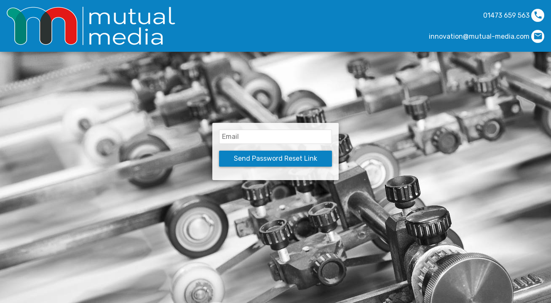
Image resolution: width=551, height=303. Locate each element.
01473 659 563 (506, 15)
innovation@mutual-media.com (479, 36)
